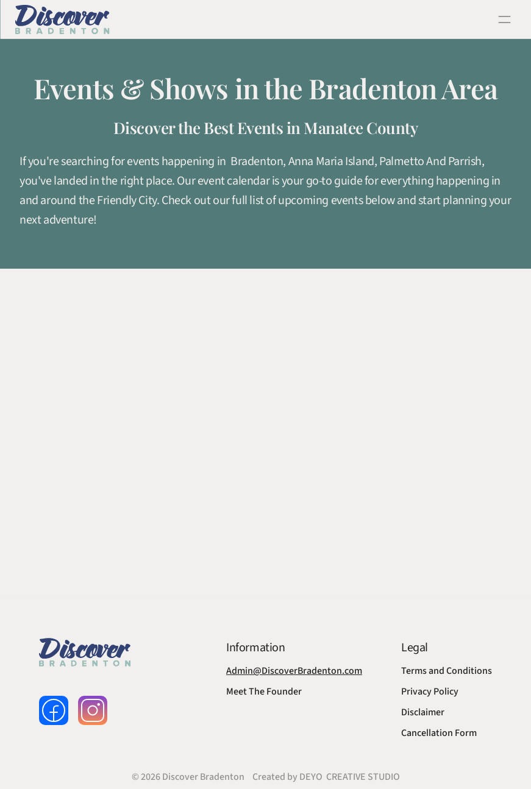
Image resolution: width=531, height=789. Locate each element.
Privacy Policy (429, 691)
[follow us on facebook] (53, 710)
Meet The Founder (264, 691)
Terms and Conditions (446, 671)
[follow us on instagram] (92, 710)
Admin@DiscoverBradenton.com (294, 671)
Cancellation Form (439, 733)
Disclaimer (422, 712)
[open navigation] (504, 19)
